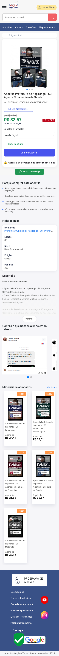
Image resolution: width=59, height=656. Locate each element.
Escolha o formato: (14, 129)
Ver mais (29, 319)
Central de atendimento (22, 604)
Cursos (19, 27)
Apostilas (7, 27)
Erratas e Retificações (21, 616)
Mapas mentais (47, 27)
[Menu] (4, 8)
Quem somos (17, 592)
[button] (27, 89)
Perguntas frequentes (22, 623)
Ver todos (52, 387)
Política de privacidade (22, 610)
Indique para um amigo (29, 171)
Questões (31, 27)
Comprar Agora (29, 152)
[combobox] (25, 17)
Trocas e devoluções (21, 598)
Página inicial (15, 35)
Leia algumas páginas (18, 109)
